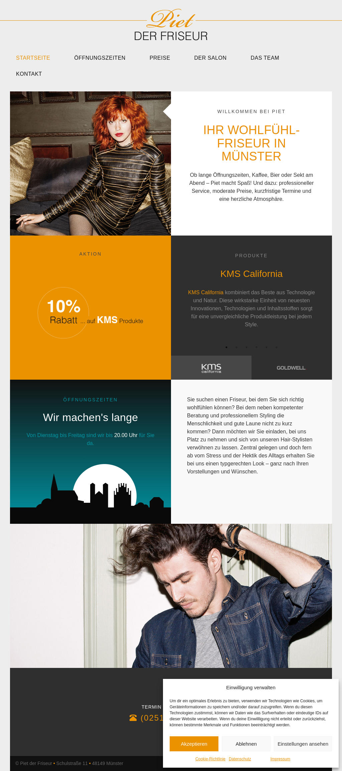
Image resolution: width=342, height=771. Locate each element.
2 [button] (236, 347)
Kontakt (29, 74)
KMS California (206, 292)
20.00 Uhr (126, 435)
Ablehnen (245, 744)
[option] (251, 294)
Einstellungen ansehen (303, 744)
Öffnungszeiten (100, 58)
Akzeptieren (194, 744)
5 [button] (266, 347)
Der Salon (210, 58)
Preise (160, 58)
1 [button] (226, 347)
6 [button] (276, 347)
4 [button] (256, 347)
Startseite (33, 58)
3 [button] (246, 347)
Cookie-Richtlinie (210, 759)
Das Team (265, 58)
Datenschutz (240, 759)
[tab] (211, 368)
